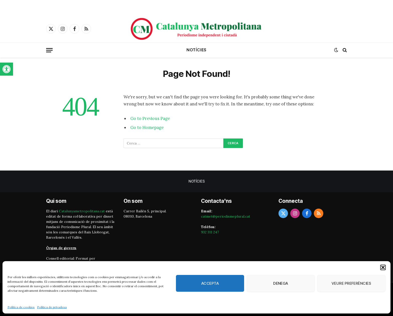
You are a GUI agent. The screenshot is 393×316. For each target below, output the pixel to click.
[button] (6, 69)
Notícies (196, 49)
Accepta (210, 283)
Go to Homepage (147, 127)
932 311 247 (210, 232)
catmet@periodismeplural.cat (225, 216)
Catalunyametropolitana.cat (82, 211)
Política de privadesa (52, 307)
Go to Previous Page (150, 118)
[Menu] (49, 50)
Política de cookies (21, 307)
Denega (280, 283)
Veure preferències (351, 283)
